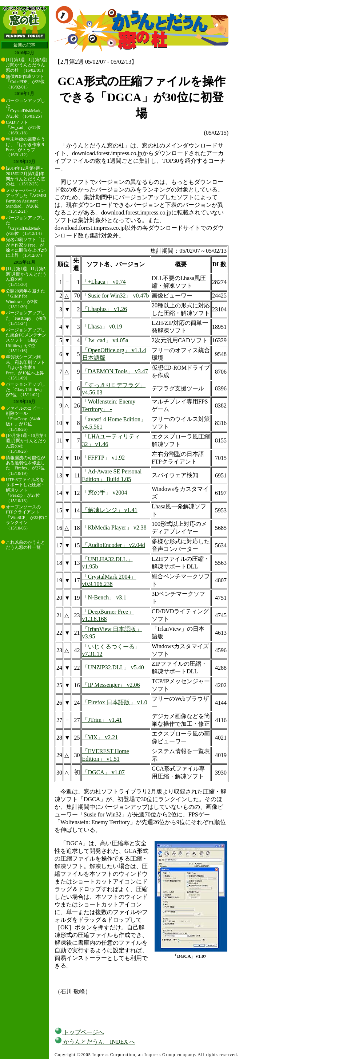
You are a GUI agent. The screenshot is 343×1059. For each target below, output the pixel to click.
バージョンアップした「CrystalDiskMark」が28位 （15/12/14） (25, 225)
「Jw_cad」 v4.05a (105, 340)
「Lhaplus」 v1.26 (104, 309)
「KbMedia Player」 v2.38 (114, 527)
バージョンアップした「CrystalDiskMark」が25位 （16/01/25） (25, 108)
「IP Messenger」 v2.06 (111, 685)
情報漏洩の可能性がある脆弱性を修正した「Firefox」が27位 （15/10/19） (25, 465)
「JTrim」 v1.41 (102, 720)
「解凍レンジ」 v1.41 (109, 510)
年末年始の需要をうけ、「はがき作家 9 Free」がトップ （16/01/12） (25, 147)
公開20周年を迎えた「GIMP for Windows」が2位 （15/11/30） (25, 298)
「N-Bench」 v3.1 (104, 597)
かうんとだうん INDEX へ (95, 1042)
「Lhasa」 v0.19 (102, 326)
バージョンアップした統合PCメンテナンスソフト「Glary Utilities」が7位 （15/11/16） (26, 340)
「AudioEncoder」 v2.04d (113, 545)
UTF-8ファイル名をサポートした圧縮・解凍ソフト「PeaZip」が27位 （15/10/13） (25, 490)
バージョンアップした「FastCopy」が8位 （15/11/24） (26, 318)
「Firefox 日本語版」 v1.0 (114, 702)
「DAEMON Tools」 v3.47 (115, 371)
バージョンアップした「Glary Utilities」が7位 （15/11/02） (25, 389)
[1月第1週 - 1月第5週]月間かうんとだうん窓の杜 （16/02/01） (26, 65)
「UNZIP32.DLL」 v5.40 (113, 667)
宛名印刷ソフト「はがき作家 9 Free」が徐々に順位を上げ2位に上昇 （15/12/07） (26, 247)
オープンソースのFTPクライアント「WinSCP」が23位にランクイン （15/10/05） (26, 517)
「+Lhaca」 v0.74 (104, 282)
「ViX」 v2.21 (100, 737)
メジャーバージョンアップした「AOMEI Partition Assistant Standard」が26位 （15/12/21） (26, 201)
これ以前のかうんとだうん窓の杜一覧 (25, 545)
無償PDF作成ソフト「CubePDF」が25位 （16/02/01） (25, 82)
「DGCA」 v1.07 (103, 772)
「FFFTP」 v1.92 (103, 457)
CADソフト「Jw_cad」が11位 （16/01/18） (23, 127)
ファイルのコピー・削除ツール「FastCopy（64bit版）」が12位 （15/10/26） (25, 419)
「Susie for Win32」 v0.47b (115, 295)
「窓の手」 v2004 (104, 492)
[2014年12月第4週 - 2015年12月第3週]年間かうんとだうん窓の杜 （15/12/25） (25, 176)
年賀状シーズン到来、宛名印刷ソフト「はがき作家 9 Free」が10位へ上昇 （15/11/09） (25, 367)
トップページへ (79, 1032)
